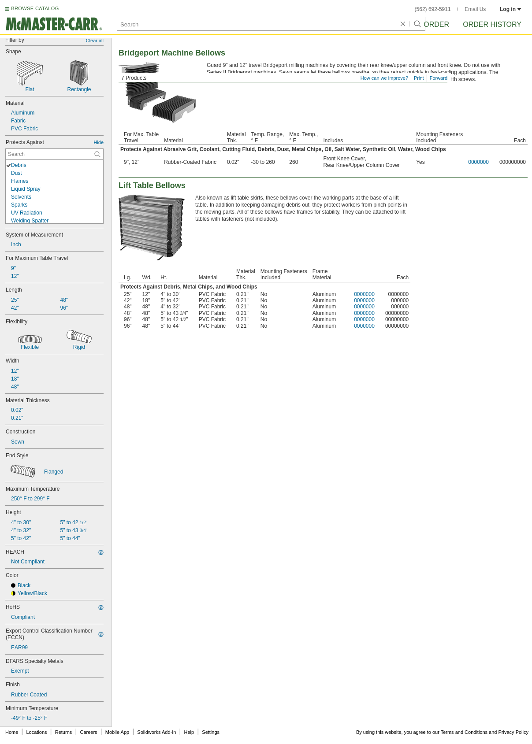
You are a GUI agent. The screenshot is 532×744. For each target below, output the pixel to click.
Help (189, 732)
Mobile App (117, 732)
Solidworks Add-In (156, 732)
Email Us (475, 9)
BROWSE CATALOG (35, 8)
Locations (36, 732)
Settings (210, 732)
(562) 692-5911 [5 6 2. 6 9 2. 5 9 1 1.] (433, 9)
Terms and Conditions (464, 732)
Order (436, 24)
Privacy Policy (513, 732)
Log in (510, 9)
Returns (63, 732)
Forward (438, 78)
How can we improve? (384, 78)
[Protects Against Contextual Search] (54, 154)
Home (11, 732)
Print (419, 78)
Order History (492, 24)
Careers (88, 732)
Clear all (95, 40)
